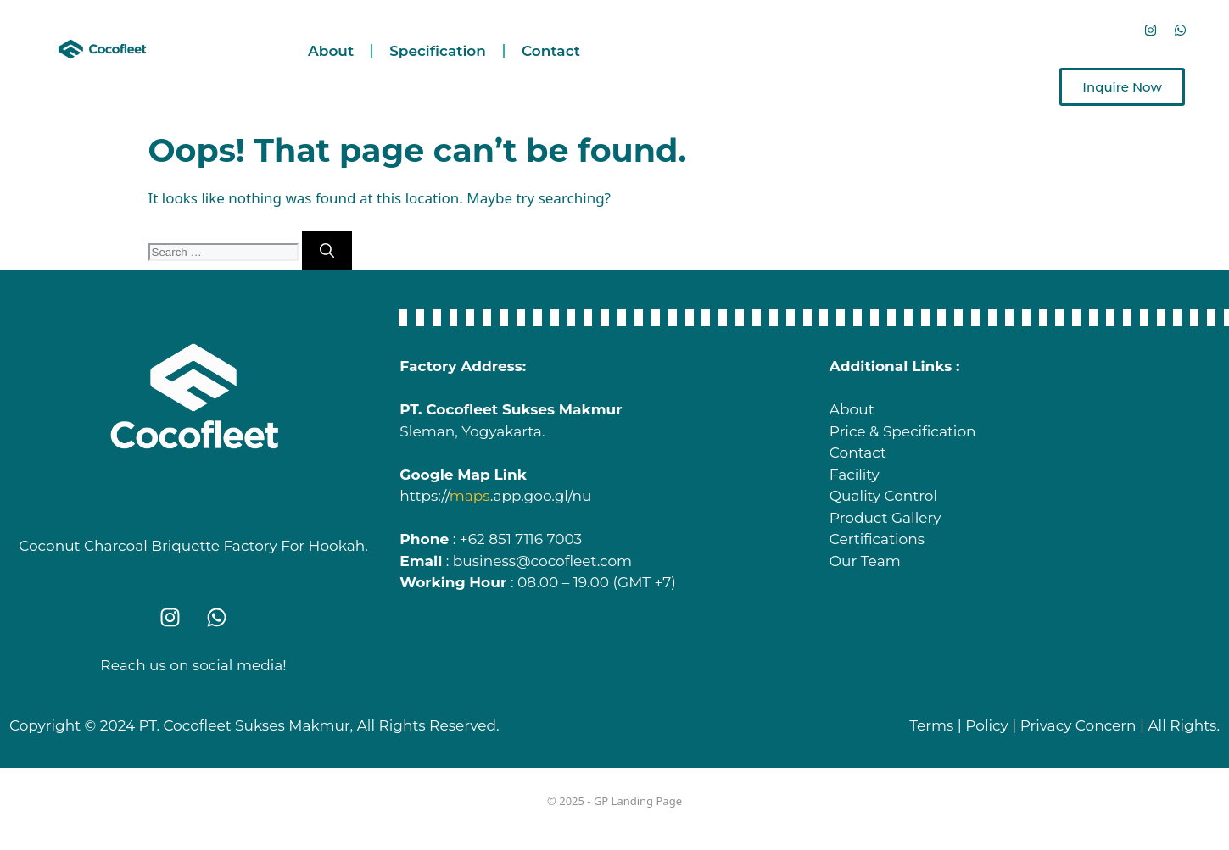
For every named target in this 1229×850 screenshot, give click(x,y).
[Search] (327, 251)
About (331, 50)
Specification (437, 50)
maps (470, 495)
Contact (551, 50)
